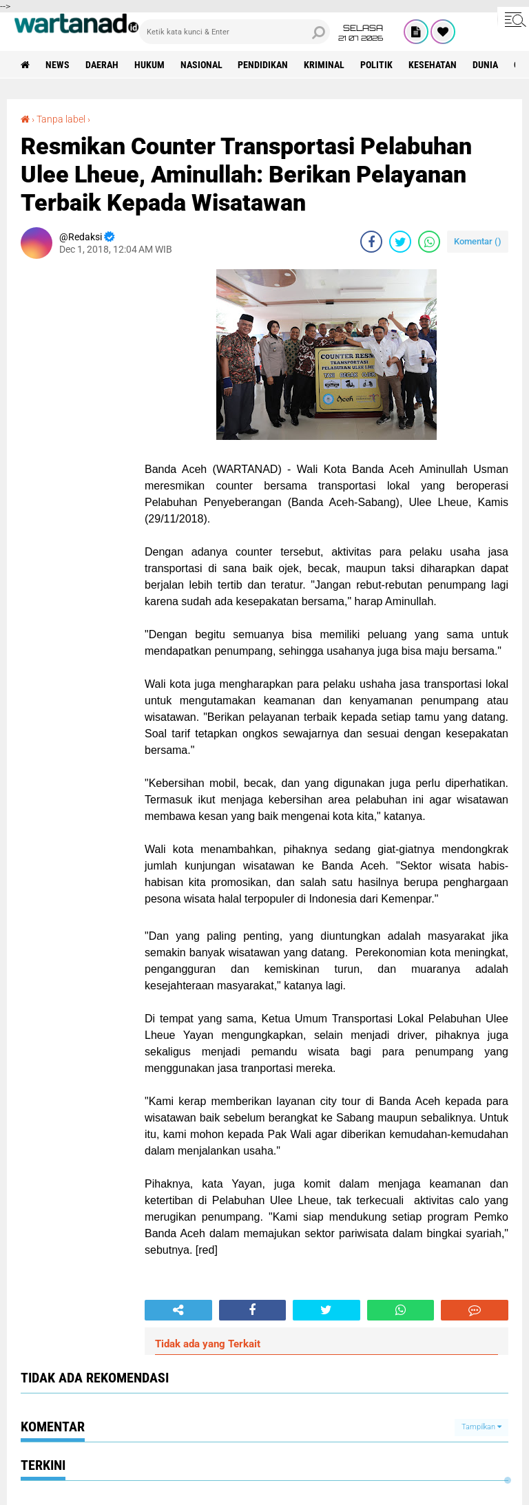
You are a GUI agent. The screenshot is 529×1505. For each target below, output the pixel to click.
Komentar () (477, 241)
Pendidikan (263, 64)
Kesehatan (433, 64)
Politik (377, 64)
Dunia (486, 64)
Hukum (149, 64)
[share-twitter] (400, 242)
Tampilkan (481, 1426)
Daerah (101, 64)
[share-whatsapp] (429, 242)
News (57, 64)
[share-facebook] (371, 242)
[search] (234, 31)
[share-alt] (178, 1310)
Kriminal (324, 64)
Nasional (201, 64)
